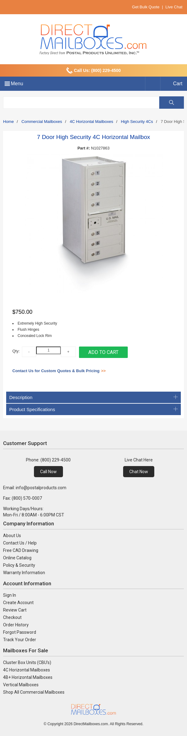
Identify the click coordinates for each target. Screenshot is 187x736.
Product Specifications (93, 409)
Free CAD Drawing (20, 550)
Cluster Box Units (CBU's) (27, 662)
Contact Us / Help (20, 542)
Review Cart (15, 610)
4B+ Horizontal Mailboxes (27, 677)
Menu (17, 83)
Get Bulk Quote (146, 7)
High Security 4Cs (137, 121)
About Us (12, 535)
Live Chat (173, 7)
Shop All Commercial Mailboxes (33, 692)
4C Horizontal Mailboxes (91, 121)
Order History (16, 624)
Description (93, 397)
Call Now (48, 471)
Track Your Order (19, 639)
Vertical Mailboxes (21, 684)
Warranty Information (24, 572)
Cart (177, 83)
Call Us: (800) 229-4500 (97, 70)
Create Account (18, 602)
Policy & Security (19, 565)
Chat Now (138, 471)
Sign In (9, 595)
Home (8, 121)
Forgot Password (19, 632)
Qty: (16, 351)
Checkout (12, 617)
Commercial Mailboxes (42, 121)
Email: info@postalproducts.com (34, 487)
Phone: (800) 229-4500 (48, 459)
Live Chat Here (139, 459)
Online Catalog (17, 557)
